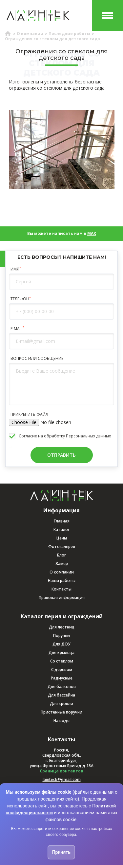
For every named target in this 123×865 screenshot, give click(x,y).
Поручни (61, 635)
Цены (61, 538)
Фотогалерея (61, 546)
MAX (91, 233)
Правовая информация (62, 597)
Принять (61, 852)
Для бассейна (61, 695)
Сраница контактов (61, 771)
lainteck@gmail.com (62, 779)
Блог (61, 555)
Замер (61, 563)
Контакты (61, 589)
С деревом (61, 669)
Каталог (61, 529)
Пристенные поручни (61, 712)
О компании (62, 572)
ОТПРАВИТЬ (61, 455)
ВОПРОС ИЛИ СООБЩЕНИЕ (36, 358)
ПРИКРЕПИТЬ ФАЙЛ (29, 414)
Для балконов (62, 686)
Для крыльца (61, 652)
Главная (62, 521)
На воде (61, 720)
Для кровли (61, 703)
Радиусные (61, 678)
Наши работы (61, 580)
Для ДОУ (61, 644)
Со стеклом (61, 661)
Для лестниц (61, 627)
